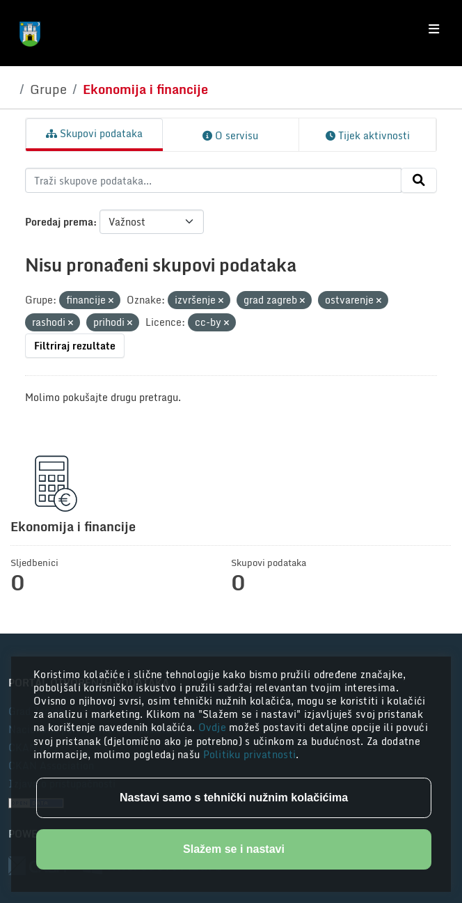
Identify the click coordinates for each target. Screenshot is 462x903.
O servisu (230, 135)
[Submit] (419, 180)
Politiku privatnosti (249, 754)
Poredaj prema (59, 222)
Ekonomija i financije (145, 89)
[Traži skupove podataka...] (213, 180)
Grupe (48, 89)
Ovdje (214, 727)
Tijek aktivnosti (368, 135)
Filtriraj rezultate (75, 346)
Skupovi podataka (94, 133)
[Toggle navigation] (434, 29)
